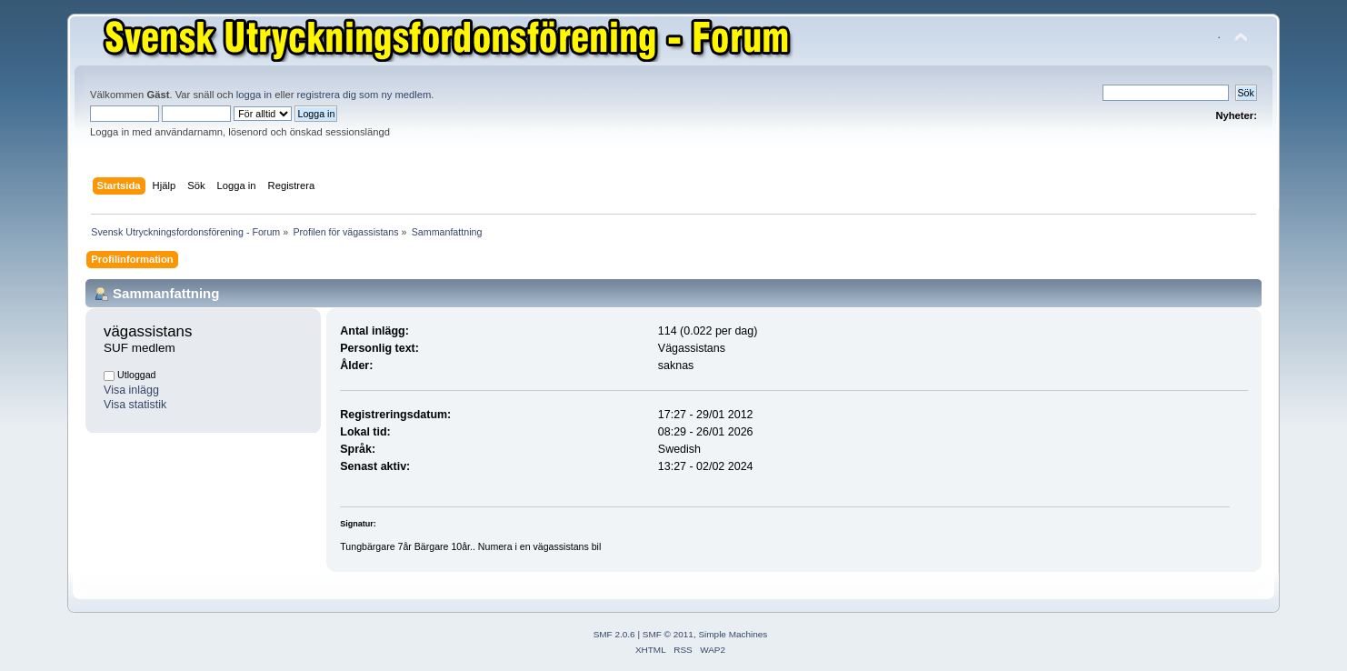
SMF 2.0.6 (614, 634)
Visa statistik (135, 404)
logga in (254, 94)
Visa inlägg (131, 390)
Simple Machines (732, 634)
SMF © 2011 (668, 634)
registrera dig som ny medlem (364, 94)
